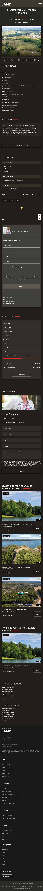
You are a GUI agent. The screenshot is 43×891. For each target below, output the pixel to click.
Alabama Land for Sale (8, 687)
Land (3, 836)
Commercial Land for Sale (8, 708)
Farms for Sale (5, 710)
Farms (6, 86)
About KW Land (7, 770)
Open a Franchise (8, 803)
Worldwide (6, 797)
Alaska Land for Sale (7, 689)
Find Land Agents (8, 767)
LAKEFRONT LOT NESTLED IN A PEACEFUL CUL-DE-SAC (16, 524)
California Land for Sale (8, 695)
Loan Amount (6, 323)
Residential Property (15, 86)
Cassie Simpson (13, 105)
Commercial (35, 86)
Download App (7, 831)
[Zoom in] (39, 215)
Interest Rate (6, 347)
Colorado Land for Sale (8, 697)
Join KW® (5, 849)
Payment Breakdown (12, 355)
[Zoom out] (39, 218)
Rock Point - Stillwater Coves (14, 610)
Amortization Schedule (31, 355)
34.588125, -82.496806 (13, 102)
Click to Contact (10, 110)
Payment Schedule (7, 331)
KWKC (3, 858)
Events (4, 852)
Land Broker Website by (21, 888)
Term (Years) (6, 339)
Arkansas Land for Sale (8, 693)
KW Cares (5, 855)
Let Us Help (21, 374)
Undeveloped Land (26, 86)
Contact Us (6, 776)
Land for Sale (7, 764)
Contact (5, 800)
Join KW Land (6, 773)
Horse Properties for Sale (8, 714)
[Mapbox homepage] (3, 219)
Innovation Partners (9, 794)
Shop (3, 864)
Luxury (4, 839)
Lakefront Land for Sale (8, 718)
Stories (4, 861)
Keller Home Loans (8, 818)
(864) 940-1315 (10, 108)
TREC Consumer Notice (6, 746)
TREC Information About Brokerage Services (10, 744)
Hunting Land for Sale (7, 716)
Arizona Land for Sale (7, 691)
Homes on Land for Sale (8, 712)
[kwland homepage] (6, 730)
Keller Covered (7, 815)
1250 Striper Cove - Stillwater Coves (16, 567)
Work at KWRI (6, 791)
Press (4, 788)
